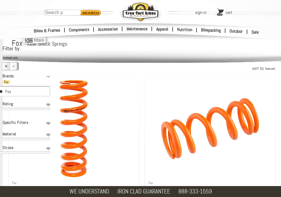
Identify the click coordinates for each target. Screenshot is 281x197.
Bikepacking (211, 30)
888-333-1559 (195, 191)
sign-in (200, 12)
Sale (255, 32)
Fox (8, 91)
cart (229, 12)
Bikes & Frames (47, 30)
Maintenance (137, 29)
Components (79, 30)
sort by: (263, 68)
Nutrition (184, 30)
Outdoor (236, 31)
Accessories (108, 29)
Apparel (162, 29)
